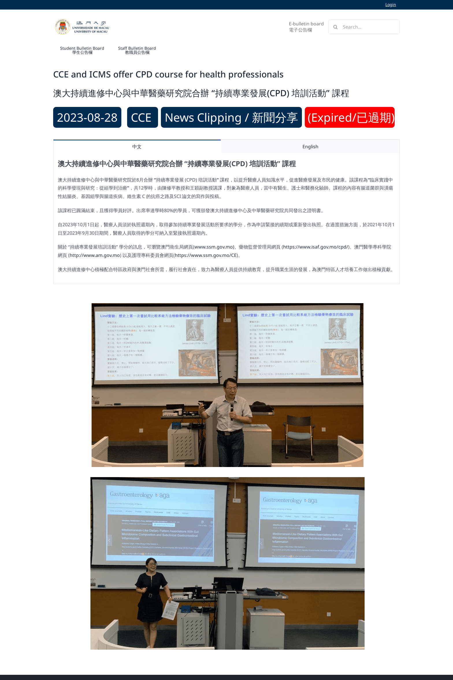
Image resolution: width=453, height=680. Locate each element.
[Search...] (364, 27)
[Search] (335, 27)
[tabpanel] (226, 218)
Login (390, 4)
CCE (142, 117)
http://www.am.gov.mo (95, 255)
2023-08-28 (87, 117)
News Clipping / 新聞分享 (231, 117)
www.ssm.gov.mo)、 (216, 247)
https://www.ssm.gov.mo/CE (206, 255)
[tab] (137, 146)
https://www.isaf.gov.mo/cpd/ (315, 247)
